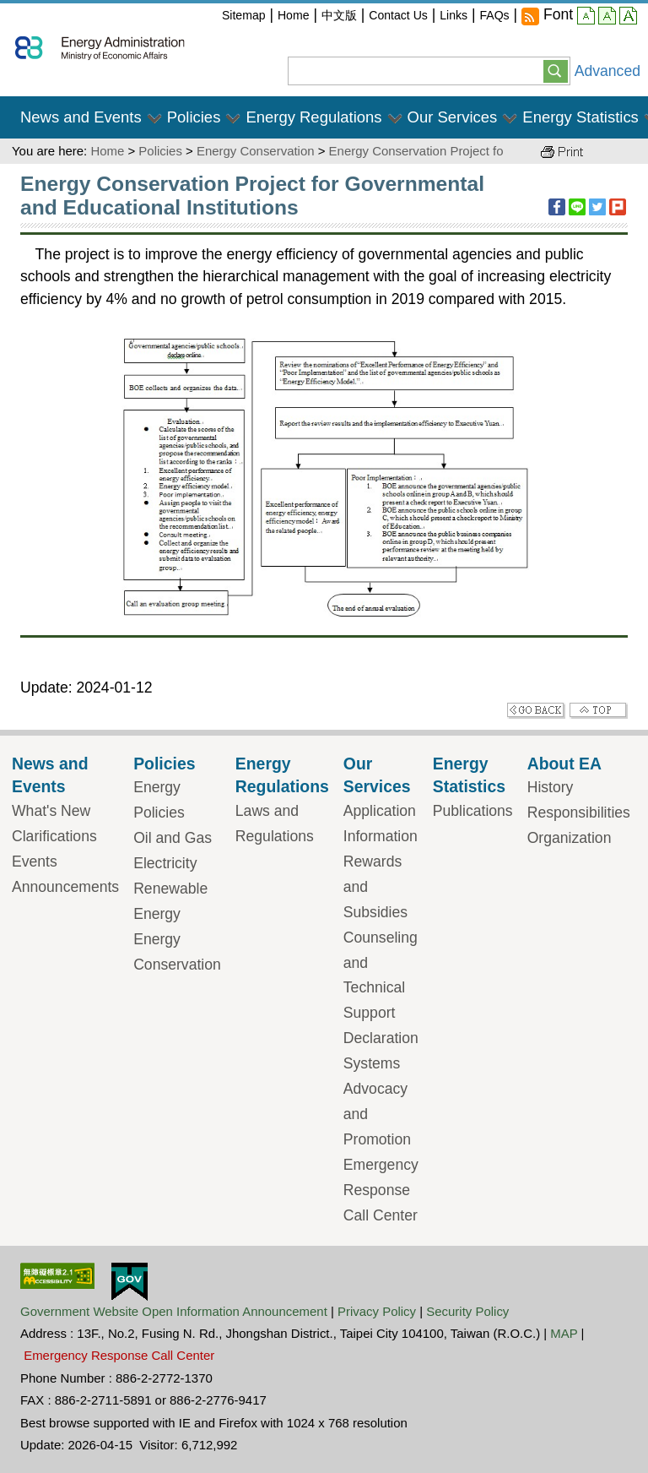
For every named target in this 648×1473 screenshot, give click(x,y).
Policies (160, 151)
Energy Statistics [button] (580, 117)
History (550, 787)
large (628, 17)
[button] (555, 70)
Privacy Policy (377, 1311)
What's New (51, 810)
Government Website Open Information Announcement (173, 1311)
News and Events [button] (81, 117)
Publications (473, 810)
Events (34, 861)
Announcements (65, 886)
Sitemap (244, 15)
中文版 (339, 15)
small (586, 17)
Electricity (165, 863)
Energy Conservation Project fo (416, 151)
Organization (569, 837)
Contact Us (398, 15)
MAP (563, 1333)
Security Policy (467, 1311)
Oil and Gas (172, 837)
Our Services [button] (453, 117)
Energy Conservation (256, 151)
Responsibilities (578, 812)
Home (294, 15)
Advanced (607, 71)
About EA (564, 763)
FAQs (494, 15)
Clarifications (54, 836)
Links (453, 15)
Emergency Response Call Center (380, 1190)
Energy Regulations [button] (313, 117)
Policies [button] (194, 117)
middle (607, 17)
